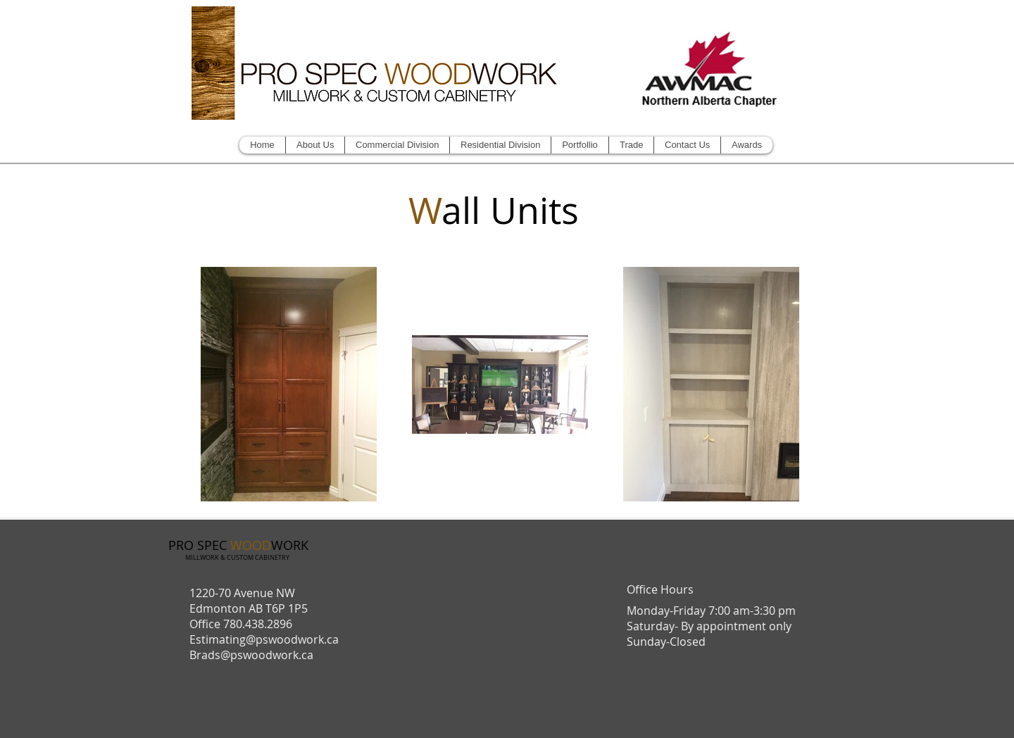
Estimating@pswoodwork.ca (264, 639)
